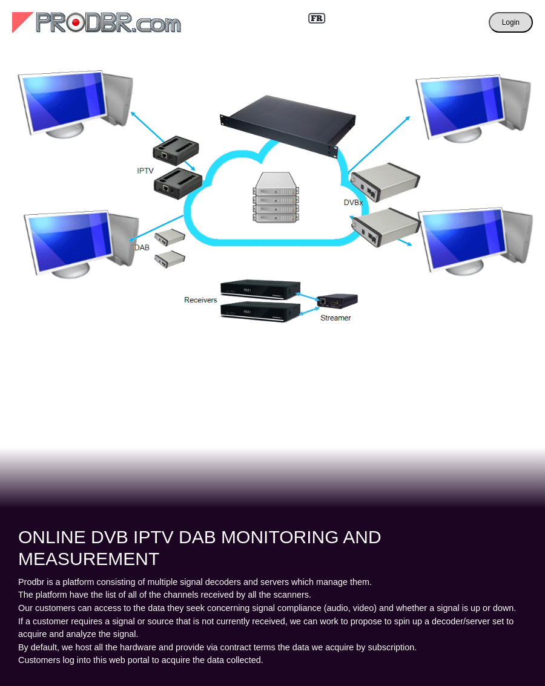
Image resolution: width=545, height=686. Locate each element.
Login (511, 22)
